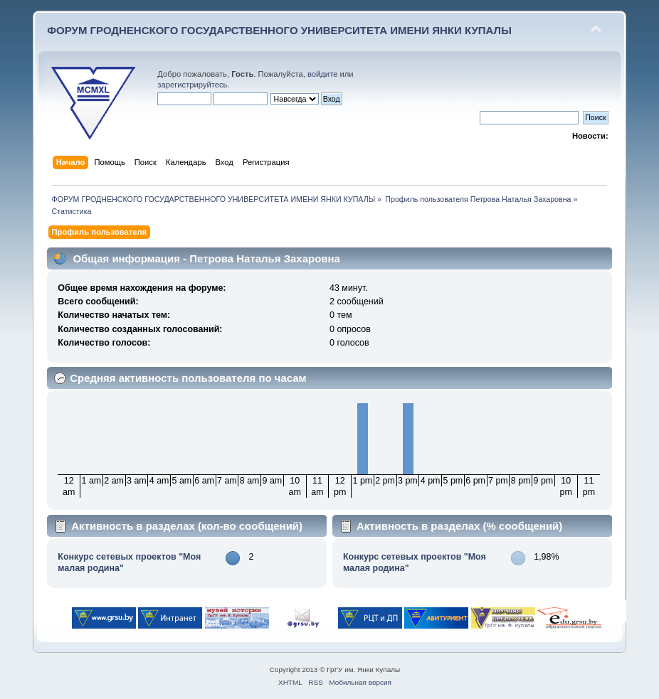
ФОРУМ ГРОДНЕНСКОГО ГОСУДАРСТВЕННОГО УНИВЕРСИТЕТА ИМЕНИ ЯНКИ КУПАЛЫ (279, 30)
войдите (322, 74)
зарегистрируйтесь (192, 84)
